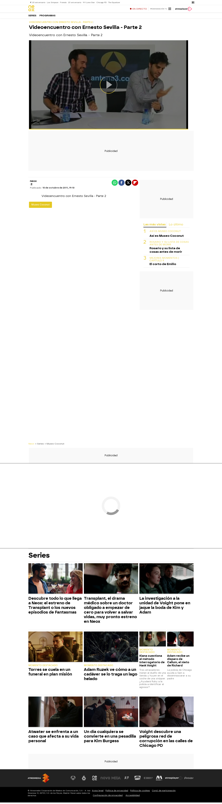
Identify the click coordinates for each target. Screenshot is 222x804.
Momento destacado (43, 667)
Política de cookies (140, 792)
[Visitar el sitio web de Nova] (105, 779)
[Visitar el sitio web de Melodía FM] (159, 779)
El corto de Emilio (163, 265)
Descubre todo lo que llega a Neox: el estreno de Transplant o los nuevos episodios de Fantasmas (55, 607)
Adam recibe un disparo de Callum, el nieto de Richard (178, 662)
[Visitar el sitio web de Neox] (94, 779)
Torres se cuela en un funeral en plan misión (50, 673)
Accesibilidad (132, 797)
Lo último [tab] (176, 226)
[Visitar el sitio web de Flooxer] (188, 779)
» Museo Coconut (54, 445)
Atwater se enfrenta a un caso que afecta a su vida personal (53, 738)
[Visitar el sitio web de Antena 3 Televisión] (73, 779)
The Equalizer (113, 2)
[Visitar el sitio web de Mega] (116, 779)
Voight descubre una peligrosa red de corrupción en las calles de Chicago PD (166, 740)
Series (32, 17)
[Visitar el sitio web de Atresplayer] (174, 779)
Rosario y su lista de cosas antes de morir (169, 245)
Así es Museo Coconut (165, 233)
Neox (31, 445)
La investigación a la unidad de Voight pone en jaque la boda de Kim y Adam (164, 607)
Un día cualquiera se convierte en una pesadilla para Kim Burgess (110, 738)
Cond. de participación (164, 792)
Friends (62, 2)
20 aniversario (38, 2)
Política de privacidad (116, 792)
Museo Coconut (40, 206)
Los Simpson (52, 2)
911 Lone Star (88, 2)
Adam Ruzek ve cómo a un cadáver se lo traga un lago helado (110, 676)
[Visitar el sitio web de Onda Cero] (137, 779)
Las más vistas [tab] (154, 226)
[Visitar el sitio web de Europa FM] (148, 779)
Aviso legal (97, 792)
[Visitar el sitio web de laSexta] (84, 779)
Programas (47, 17)
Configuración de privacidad (108, 797)
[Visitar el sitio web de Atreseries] (127, 779)
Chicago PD (100, 2)
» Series (39, 445)
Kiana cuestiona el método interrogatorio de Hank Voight (152, 662)
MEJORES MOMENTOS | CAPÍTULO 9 (164, 260)
